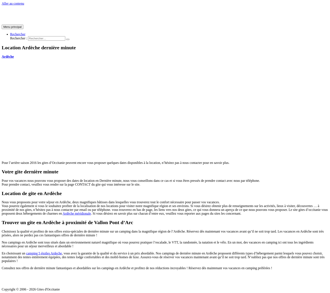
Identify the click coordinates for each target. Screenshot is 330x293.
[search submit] (67, 39)
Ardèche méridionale (77, 213)
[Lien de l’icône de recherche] (17, 34)
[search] (46, 38)
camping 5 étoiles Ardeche (44, 253)
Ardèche (8, 56)
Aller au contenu (13, 3)
